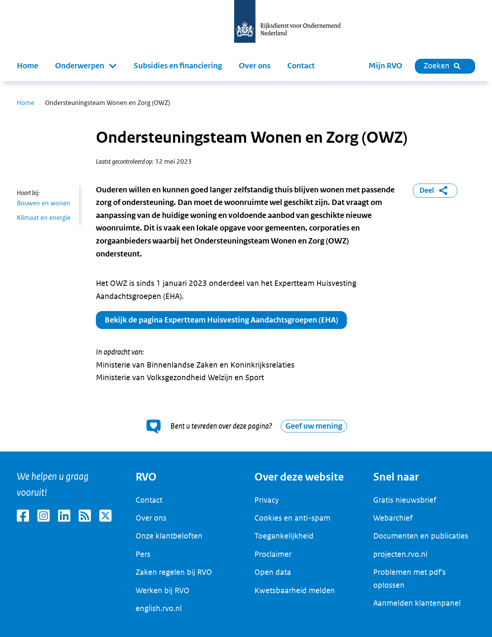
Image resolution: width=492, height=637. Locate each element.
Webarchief (393, 518)
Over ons (254, 66)
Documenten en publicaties (420, 535)
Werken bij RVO (162, 590)
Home (27, 66)
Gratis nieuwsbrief (404, 500)
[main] (246, 266)
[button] (86, 66)
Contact (301, 66)
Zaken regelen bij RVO (174, 572)
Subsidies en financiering (178, 66)
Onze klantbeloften (169, 535)
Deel (434, 190)
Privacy (266, 500)
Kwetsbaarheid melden (294, 590)
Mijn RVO (385, 66)
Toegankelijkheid (284, 535)
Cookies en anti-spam (292, 518)
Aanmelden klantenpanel (417, 603)
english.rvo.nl (159, 608)
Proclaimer (272, 554)
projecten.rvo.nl (400, 554)
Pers (143, 554)
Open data (272, 572)
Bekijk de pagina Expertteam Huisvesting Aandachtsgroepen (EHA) (221, 320)
